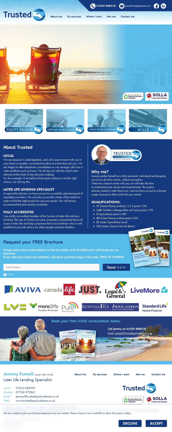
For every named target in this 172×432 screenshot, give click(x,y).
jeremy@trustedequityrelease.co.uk (133, 333)
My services (98, 16)
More (8, 274)
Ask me (135, 16)
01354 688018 (136, 329)
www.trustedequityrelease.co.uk (35, 400)
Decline (130, 423)
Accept (156, 423)
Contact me (151, 16)
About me (80, 16)
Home (65, 16)
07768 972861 (26, 392)
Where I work (118, 16)
